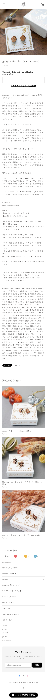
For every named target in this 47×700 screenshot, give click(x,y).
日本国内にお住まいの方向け (23, 86)
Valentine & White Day (11, 614)
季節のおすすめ (8, 603)
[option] (23, 32)
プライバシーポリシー (15, 682)
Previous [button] (2, 32)
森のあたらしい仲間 (10, 568)
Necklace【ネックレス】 (11, 585)
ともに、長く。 (8, 620)
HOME (5, 629)
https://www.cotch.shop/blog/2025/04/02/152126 (21, 256)
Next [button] (44, 32)
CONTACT (6, 641)
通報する (17, 365)
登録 (37, 665)
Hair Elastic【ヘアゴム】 (12, 591)
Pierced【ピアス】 (9, 579)
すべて (7, 556)
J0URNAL (6, 637)
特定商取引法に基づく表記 (30, 682)
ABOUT (5, 633)
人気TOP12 (6, 608)
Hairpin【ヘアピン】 (10, 597)
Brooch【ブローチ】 (10, 574)
